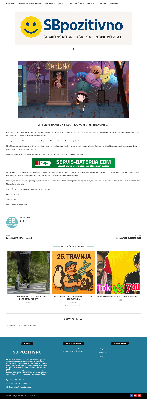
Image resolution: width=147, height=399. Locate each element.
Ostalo (91, 3)
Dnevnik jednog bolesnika (30, 3)
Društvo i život (76, 3)
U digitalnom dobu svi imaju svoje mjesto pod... (118, 297)
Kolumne (49, 3)
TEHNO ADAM (31, 396)
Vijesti (61, 3)
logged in (19, 325)
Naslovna (10, 3)
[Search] (139, 3)
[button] (11, 280)
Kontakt (114, 3)
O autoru (103, 3)
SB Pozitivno (25, 217)
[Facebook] (73, 49)
